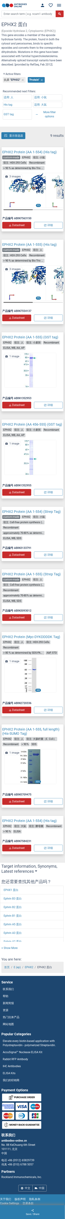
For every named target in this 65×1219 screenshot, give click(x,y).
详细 (48, 225)
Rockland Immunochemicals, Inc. (21, 1177)
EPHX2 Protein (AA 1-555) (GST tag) (30, 337)
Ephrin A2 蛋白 (13, 941)
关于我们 (5, 1199)
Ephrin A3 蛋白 (13, 933)
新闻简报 (8, 1003)
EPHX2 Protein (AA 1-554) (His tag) (29, 152)
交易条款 (28, 1203)
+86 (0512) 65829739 (21, 1160)
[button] (59, 192)
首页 (7, 967)
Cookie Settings (9, 1203)
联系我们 (8, 989)
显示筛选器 (13, 135)
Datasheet (17, 225)
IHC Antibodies (12, 1066)
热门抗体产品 (11, 1017)
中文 (25, 1188)
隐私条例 (34, 1199)
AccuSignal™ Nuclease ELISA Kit (22, 1052)
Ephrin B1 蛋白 (13, 915)
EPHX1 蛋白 (11, 890)
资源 (5, 1010)
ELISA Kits (9, 1073)
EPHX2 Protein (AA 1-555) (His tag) (29, 244)
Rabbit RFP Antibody (15, 1059)
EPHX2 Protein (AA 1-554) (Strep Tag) (31, 511)
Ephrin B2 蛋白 (13, 907)
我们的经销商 (11, 1080)
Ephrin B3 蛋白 (13, 898)
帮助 (5, 996)
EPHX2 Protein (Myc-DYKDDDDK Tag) (31, 637)
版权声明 (20, 1199)
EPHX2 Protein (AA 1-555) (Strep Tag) (31, 574)
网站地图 (8, 1024)
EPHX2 (29, 967)
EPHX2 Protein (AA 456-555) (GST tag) (32, 424)
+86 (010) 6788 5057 (20, 1164)
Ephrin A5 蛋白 (13, 924)
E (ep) (17, 967)
